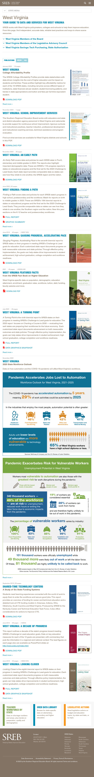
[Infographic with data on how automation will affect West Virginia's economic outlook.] (47, 414)
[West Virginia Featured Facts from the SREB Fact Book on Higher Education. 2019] (80, 288)
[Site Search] (85, 3)
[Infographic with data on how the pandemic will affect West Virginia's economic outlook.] (47, 516)
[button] (47, 38)
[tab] (9, 60)
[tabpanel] (47, 84)
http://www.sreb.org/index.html (16, 646)
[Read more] (80, 82)
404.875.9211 (38, 737)
